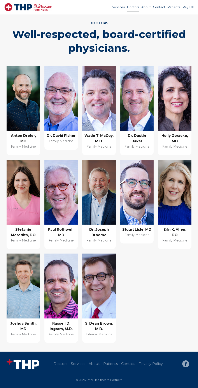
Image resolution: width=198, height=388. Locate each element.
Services (118, 7)
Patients (173, 7)
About (146, 7)
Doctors (133, 7)
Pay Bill (188, 7)
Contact (159, 7)
